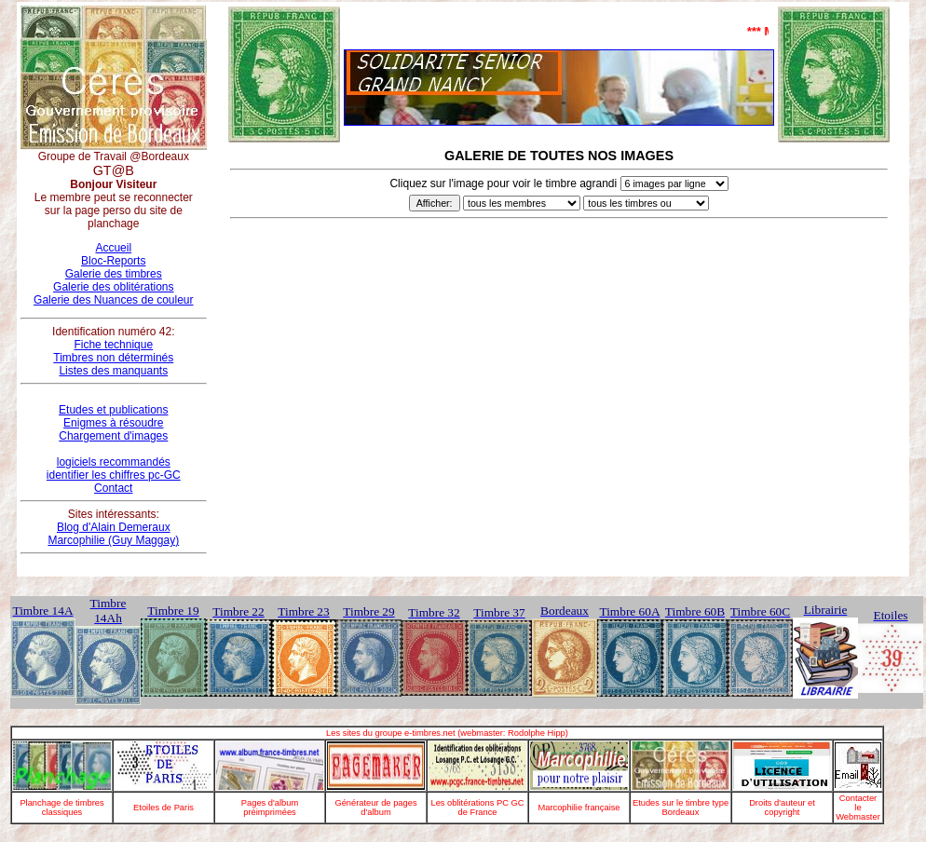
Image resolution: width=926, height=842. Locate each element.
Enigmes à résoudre (113, 422)
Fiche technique (113, 344)
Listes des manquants (113, 370)
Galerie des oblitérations (113, 286)
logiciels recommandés (113, 462)
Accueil (113, 247)
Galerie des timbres (113, 273)
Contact (113, 488)
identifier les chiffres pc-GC (114, 475)
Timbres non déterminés (113, 357)
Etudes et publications (113, 409)
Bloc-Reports (113, 260)
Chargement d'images (113, 435)
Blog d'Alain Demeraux (113, 527)
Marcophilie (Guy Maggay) (113, 540)
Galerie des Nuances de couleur (113, 299)
